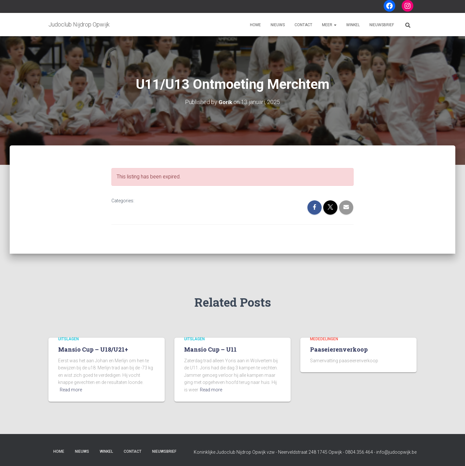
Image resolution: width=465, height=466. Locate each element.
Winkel (353, 25)
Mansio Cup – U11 (210, 349)
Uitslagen (68, 338)
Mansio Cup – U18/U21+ (93, 349)
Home (255, 25)
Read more (71, 389)
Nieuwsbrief (381, 25)
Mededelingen (324, 338)
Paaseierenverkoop (339, 349)
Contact (303, 25)
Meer (329, 25)
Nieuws (278, 25)
